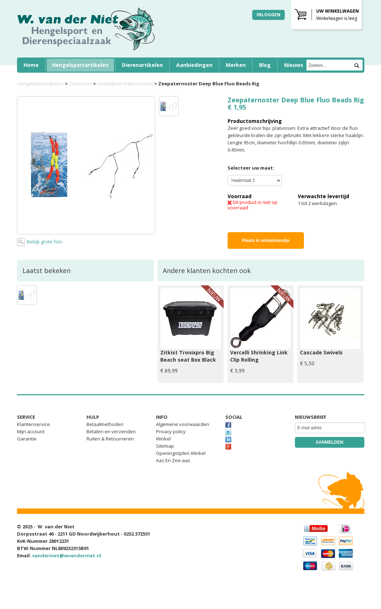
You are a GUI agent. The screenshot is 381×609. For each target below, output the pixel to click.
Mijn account (31, 431)
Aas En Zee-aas (173, 460)
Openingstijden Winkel (181, 453)
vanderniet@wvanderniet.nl (66, 555)
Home (31, 64)
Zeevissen (80, 83)
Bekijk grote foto (40, 242)
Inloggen (268, 15)
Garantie (27, 438)
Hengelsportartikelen (80, 64)
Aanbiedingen (194, 64)
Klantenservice (33, 424)
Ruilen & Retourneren (110, 438)
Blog (265, 64)
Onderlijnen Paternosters (125, 83)
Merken (236, 64)
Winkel (163, 438)
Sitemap (165, 446)
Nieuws (293, 64)
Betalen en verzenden (111, 431)
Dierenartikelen (142, 64)
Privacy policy (171, 431)
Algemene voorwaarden (182, 424)
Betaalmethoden (104, 424)
